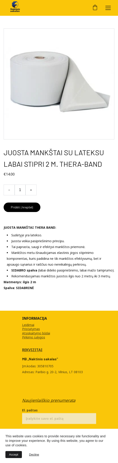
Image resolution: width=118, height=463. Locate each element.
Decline (34, 454)
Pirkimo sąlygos (33, 337)
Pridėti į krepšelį (22, 207)
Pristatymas (31, 329)
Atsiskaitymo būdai (36, 333)
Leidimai (28, 325)
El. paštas (30, 411)
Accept (13, 454)
